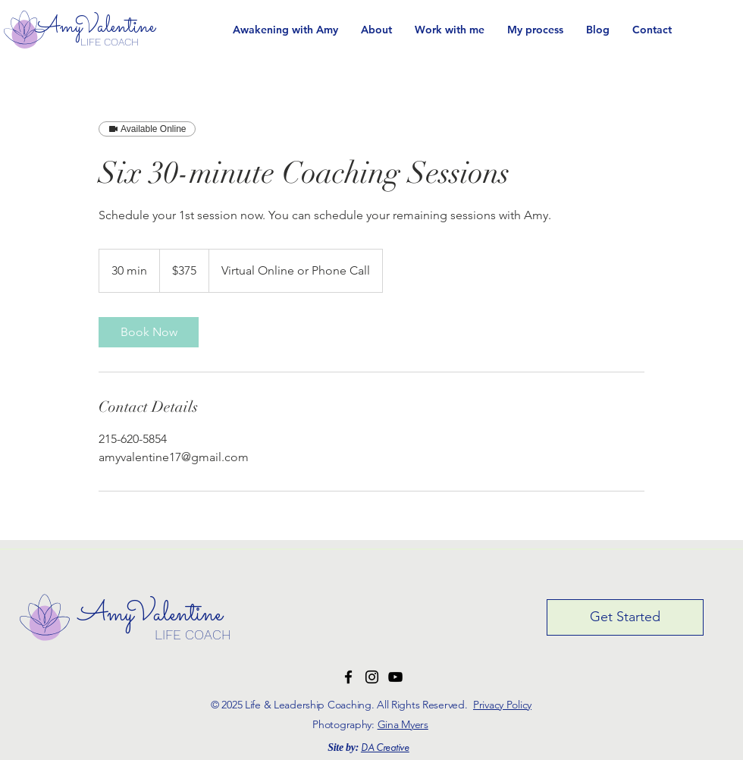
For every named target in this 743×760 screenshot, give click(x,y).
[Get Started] (625, 617)
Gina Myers (403, 724)
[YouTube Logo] (395, 677)
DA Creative (385, 748)
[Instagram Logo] (372, 677)
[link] (149, 332)
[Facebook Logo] (348, 677)
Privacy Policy (502, 704)
